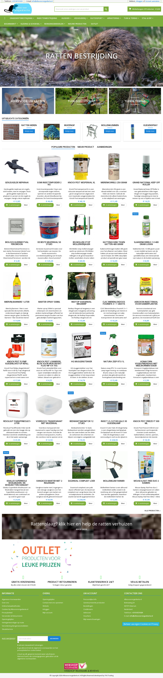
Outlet (94, 24)
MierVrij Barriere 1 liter (16, 301)
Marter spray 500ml (49, 301)
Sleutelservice (7, 629)
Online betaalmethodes (11, 606)
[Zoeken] (81, 9)
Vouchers (87, 616)
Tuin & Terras (130, 18)
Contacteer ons (133, 593)
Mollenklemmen (110, 125)
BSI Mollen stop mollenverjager (81, 243)
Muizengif (69, 125)
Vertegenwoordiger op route (13, 622)
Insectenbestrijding (47, 18)
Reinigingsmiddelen (53, 24)
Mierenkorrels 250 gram (114, 182)
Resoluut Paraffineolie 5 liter (16, 422)
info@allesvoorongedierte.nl (42, 1)
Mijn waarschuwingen (91, 619)
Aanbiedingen (104, 146)
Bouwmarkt (10, 24)
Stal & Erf (147, 18)
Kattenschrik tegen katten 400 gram (114, 243)
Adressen (87, 612)
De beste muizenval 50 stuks (49, 243)
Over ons (5, 602)
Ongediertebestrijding (21, 18)
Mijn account (47, 612)
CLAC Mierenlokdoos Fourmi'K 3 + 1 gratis (114, 302)
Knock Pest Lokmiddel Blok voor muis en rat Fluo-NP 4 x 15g (49, 363)
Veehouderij (80, 18)
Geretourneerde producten (94, 602)
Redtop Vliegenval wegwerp (81, 302)
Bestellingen (88, 606)
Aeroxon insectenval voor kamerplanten (146, 302)
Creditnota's (88, 609)
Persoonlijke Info (90, 599)
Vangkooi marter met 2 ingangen (49, 481)
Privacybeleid (7, 612)
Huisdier (66, 18)
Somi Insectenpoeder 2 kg (49, 183)
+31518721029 (17, 1)
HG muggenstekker (81, 361)
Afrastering (113, 18)
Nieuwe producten (77, 24)
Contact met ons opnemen (53, 602)
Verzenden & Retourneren (12, 616)
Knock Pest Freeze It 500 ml (146, 422)
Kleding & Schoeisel (30, 24)
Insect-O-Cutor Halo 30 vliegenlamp (114, 422)
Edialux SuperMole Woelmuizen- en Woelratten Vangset (17, 482)
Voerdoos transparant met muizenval (49, 422)
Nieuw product (86, 146)
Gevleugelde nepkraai (17, 182)
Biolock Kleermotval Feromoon (17, 243)
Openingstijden (8, 619)
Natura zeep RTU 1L (114, 361)
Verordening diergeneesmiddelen (15, 626)
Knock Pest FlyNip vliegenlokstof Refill (17, 362)
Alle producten (153, 511)
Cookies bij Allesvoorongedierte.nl (15, 609)
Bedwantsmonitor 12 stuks (81, 422)
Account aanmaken (152, 1)
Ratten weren (29, 125)
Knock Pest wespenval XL (81, 182)
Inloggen (139, 1)
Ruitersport (96, 18)
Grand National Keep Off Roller (146, 183)
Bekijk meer (29, 131)
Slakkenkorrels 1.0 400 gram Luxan (146, 243)
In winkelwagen (13, 205)
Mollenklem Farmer (114, 480)
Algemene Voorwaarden (11, 599)
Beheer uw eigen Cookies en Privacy (141, 624)
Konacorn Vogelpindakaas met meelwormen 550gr (146, 363)
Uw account (90, 593)
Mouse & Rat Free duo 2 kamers (146, 481)
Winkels (46, 606)
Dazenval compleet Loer (81, 480)
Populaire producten (63, 146)
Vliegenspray (150, 125)
